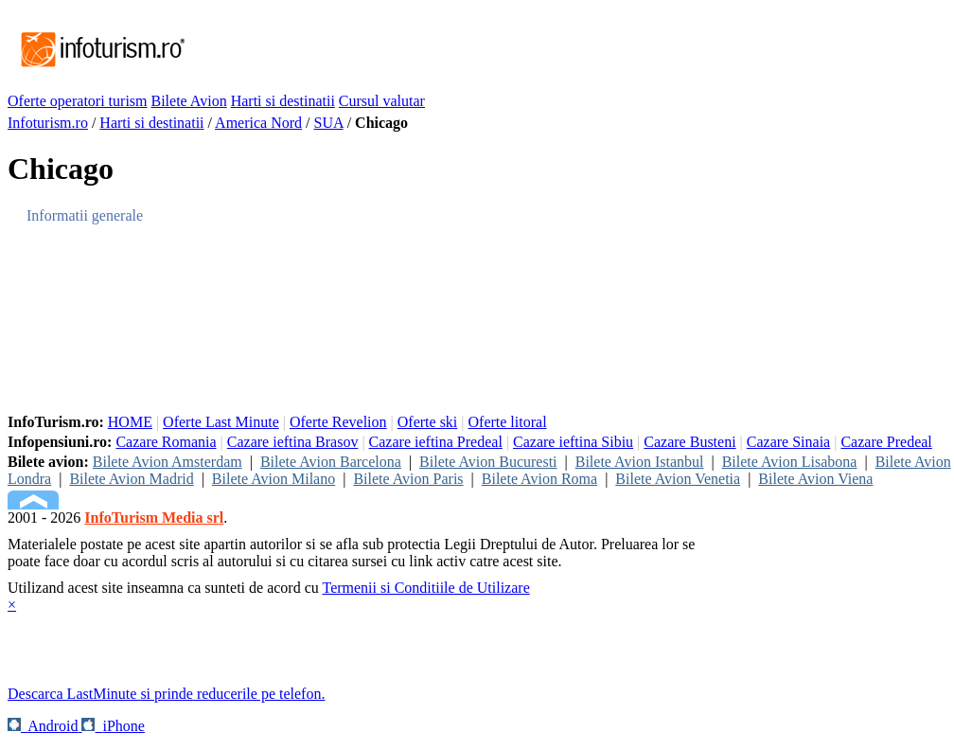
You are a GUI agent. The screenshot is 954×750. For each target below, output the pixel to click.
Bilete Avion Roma (539, 479)
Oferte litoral (507, 422)
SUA (329, 123)
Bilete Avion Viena (815, 479)
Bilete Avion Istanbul (639, 462)
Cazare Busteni (689, 442)
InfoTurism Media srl (153, 517)
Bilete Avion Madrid (131, 479)
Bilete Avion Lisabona (789, 462)
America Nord (258, 123)
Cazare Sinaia (788, 442)
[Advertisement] (531, 50)
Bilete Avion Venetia (677, 479)
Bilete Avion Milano (273, 479)
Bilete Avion (189, 101)
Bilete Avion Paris (408, 479)
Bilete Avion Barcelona (330, 462)
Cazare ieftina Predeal (436, 442)
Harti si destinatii (283, 101)
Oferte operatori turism (78, 101)
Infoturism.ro (48, 123)
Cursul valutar (382, 101)
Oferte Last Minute (221, 422)
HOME (130, 422)
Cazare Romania (165, 442)
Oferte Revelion (338, 422)
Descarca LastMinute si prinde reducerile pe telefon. (166, 694)
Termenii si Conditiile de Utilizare (425, 588)
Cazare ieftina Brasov (293, 442)
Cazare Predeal (885, 442)
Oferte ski (428, 422)
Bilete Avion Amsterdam (167, 462)
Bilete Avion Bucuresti (487, 462)
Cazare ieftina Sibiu (573, 442)
